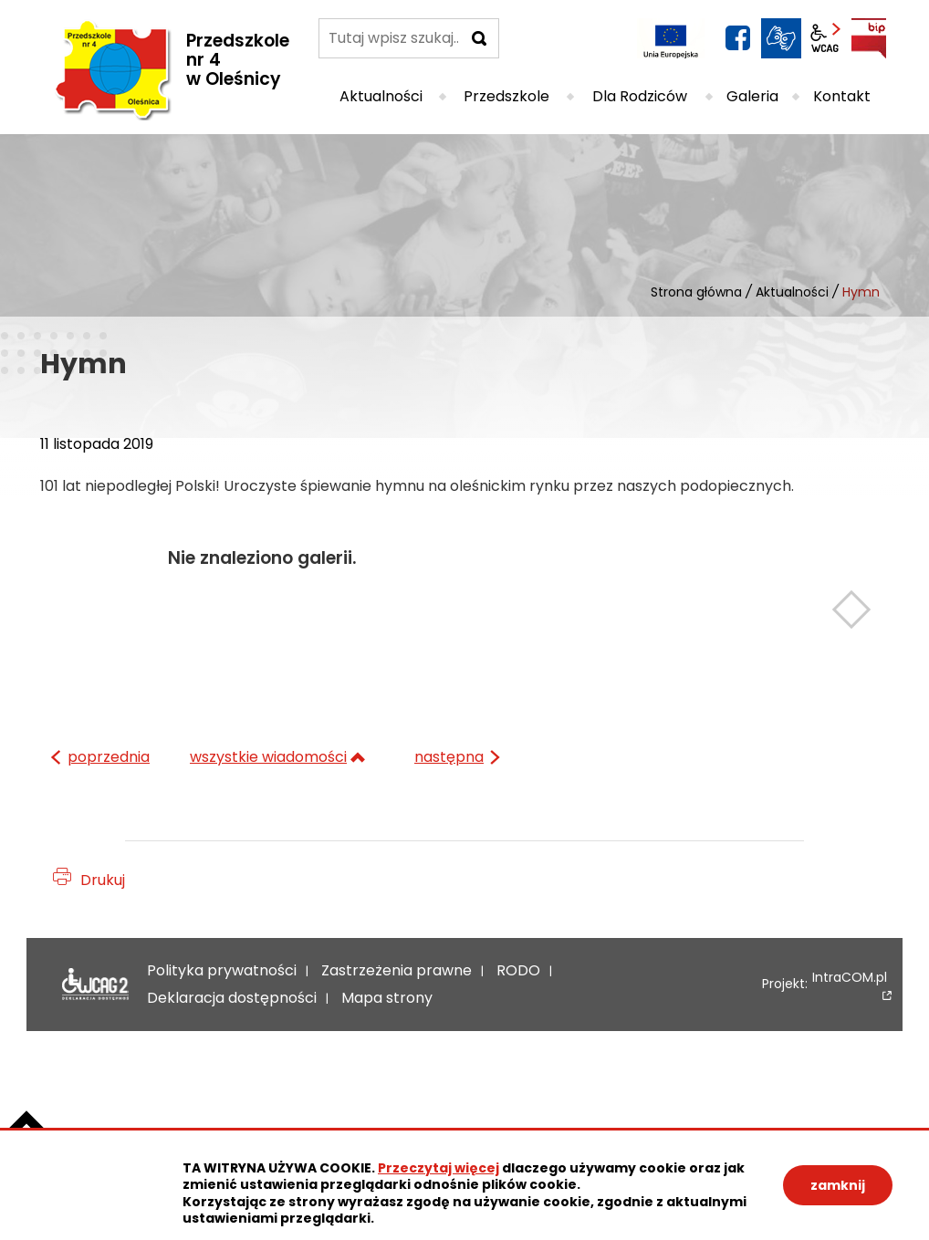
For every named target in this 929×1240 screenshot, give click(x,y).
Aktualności (792, 292)
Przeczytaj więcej (438, 1168)
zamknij (837, 1185)
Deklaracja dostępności (91, 984)
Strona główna (696, 292)
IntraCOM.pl (849, 978)
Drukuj (102, 880)
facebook (737, 38)
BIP (869, 38)
